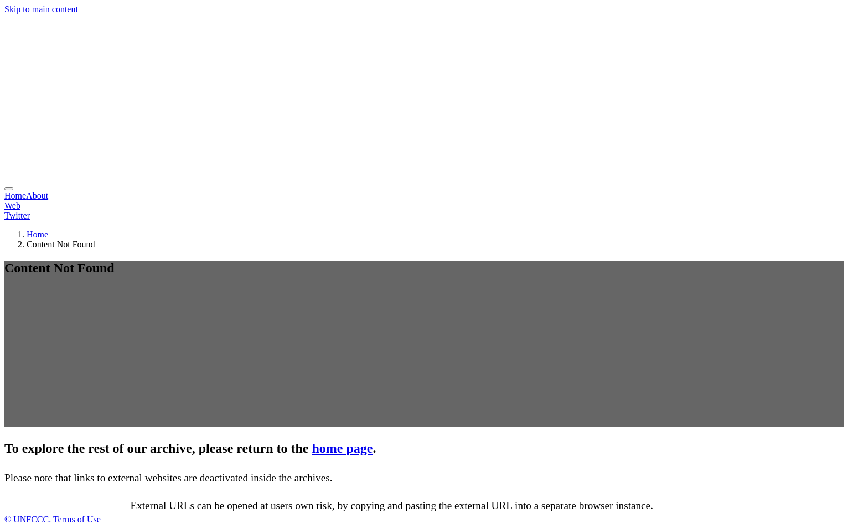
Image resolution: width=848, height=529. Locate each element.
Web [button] (12, 205)
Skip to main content (41, 9)
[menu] (8, 188)
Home (15, 195)
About (37, 195)
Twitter (17, 215)
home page (342, 448)
